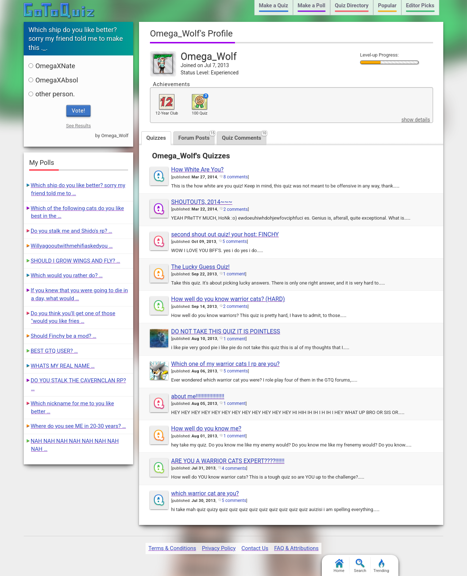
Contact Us (255, 548)
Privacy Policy (218, 548)
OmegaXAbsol (53, 80)
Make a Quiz (273, 6)
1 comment (234, 274)
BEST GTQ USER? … (54, 351)
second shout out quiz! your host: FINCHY (225, 234)
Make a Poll (311, 6)
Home (338, 566)
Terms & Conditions (172, 548)
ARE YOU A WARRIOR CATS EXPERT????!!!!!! (228, 460)
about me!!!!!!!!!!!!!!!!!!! (197, 396)
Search (360, 566)
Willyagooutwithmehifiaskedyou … (72, 246)
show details (415, 120)
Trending (381, 566)
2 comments (235, 209)
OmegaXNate (51, 66)
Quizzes (156, 138)
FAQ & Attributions (296, 548)
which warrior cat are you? (205, 493)
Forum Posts (196, 136)
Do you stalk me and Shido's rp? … (71, 231)
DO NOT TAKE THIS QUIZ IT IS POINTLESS (225, 331)
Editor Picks (420, 6)
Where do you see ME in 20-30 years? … (78, 426)
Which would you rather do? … (67, 275)
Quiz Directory (351, 6)
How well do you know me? (206, 428)
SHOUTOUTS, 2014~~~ (201, 201)
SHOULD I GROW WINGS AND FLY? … (75, 261)
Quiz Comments (244, 136)
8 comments (235, 176)
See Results (78, 125)
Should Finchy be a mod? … (63, 336)
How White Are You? (197, 169)
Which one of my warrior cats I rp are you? (225, 363)
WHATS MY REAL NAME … (62, 366)
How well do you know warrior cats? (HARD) (228, 298)
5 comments (235, 241)
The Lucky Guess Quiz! (200, 266)
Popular (387, 6)
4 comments (234, 468)
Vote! (78, 110)
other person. (51, 94)
